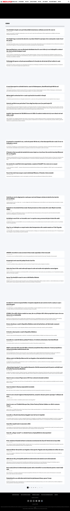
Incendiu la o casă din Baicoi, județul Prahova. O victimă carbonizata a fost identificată (32, 340)
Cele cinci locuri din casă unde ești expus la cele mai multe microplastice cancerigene (32, 268)
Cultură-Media (53, 1)
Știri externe (33, 1)
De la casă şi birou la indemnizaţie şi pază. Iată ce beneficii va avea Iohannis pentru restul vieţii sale (34, 468)
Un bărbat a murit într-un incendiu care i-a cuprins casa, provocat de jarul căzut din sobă (33, 218)
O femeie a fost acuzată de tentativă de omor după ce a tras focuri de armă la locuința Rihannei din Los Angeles (34, 153)
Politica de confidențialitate (47, 494)
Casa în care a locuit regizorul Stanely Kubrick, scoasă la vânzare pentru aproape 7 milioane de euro (34, 395)
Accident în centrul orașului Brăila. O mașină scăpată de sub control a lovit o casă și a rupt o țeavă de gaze (33, 303)
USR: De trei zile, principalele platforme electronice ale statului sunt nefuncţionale (31, 458)
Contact (56, 494)
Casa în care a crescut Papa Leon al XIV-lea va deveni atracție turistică (27, 378)
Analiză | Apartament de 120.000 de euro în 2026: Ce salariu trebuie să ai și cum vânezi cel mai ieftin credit (34, 114)
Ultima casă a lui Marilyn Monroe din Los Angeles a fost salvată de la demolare (29, 358)
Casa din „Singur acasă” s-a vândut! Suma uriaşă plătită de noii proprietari (28, 433)
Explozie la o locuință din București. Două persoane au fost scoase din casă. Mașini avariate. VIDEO (33, 208)
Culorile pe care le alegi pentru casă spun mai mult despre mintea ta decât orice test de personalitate (32, 198)
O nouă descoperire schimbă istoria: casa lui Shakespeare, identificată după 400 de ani (32, 86)
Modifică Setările (35, 497)
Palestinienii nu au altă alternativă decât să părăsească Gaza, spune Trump (28, 478)
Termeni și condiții (35, 494)
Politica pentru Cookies (25, 494)
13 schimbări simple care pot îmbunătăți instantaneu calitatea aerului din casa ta (30, 30)
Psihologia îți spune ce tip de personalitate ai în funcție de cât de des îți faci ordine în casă (33, 61)
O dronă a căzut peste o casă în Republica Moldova (21, 332)
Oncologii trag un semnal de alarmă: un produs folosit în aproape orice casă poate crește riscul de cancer (34, 39)
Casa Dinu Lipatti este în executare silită (18, 424)
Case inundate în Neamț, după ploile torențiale (20, 387)
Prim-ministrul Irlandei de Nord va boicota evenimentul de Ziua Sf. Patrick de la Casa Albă (33, 440)
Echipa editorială (15, 494)
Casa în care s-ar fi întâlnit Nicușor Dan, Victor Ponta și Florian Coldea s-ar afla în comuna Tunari (33, 405)
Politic (27, 1)
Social (39, 1)
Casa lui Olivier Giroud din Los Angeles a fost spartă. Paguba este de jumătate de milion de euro (34, 449)
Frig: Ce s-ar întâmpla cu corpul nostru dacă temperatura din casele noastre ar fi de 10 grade (34, 227)
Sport (59, 1)
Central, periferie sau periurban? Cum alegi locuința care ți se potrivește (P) (29, 103)
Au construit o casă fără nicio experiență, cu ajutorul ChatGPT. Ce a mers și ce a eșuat (31, 164)
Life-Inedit (45, 1)
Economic (21, 1)
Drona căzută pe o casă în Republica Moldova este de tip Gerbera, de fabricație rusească (32, 324)
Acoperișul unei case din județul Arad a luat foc (20, 260)
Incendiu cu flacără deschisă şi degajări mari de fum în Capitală (25, 415)
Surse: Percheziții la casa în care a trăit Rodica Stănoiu (22, 277)
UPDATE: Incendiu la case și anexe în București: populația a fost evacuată (28, 252)
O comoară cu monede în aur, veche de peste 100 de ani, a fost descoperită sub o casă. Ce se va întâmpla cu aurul (34, 142)
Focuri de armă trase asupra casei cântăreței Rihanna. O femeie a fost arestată (29, 173)
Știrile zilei (14, 1)
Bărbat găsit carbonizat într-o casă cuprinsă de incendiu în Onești (26, 95)
